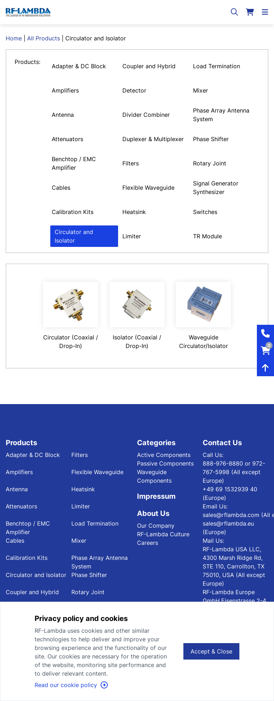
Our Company (155, 525)
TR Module (207, 236)
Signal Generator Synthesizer (215, 187)
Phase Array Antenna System (221, 115)
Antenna (63, 114)
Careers (147, 542)
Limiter (131, 236)
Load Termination (216, 66)
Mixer (200, 90)
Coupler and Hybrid (149, 66)
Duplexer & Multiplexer (153, 139)
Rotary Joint (209, 163)
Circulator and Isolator (74, 236)
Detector (134, 90)
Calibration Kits (72, 211)
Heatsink (134, 211)
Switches (205, 211)
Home (14, 38)
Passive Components (165, 463)
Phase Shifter (211, 139)
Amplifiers (65, 90)
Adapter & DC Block (79, 66)
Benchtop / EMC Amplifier (74, 163)
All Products (43, 38)
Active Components (164, 454)
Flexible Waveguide (148, 187)
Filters (130, 163)
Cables (61, 187)
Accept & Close (211, 651)
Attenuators (67, 139)
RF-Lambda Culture (163, 534)
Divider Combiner (146, 114)
